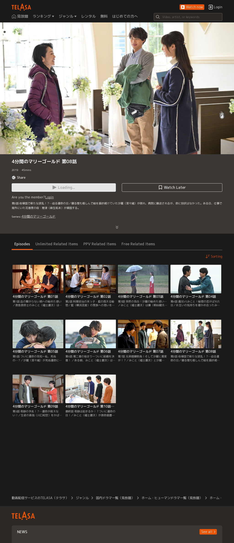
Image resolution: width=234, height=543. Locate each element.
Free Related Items (138, 243)
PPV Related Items (99, 243)
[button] (192, 7)
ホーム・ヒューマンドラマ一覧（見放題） (172, 498)
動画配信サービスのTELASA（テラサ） (40, 498)
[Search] (188, 17)
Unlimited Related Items (56, 243)
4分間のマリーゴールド (38, 216)
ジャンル (82, 498)
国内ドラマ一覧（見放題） (115, 498)
